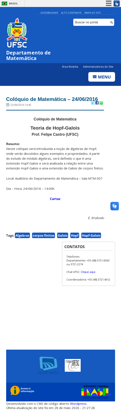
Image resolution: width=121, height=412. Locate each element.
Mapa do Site (92, 12)
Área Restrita (70, 66)
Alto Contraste (71, 12)
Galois (63, 235)
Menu (102, 77)
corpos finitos (43, 235)
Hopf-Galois (91, 235)
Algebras (22, 235)
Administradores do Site (98, 66)
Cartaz (55, 199)
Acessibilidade (49, 12)
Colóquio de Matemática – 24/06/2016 (53, 99)
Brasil (13, 3)
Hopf (75, 235)
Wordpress (78, 403)
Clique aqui (88, 272)
